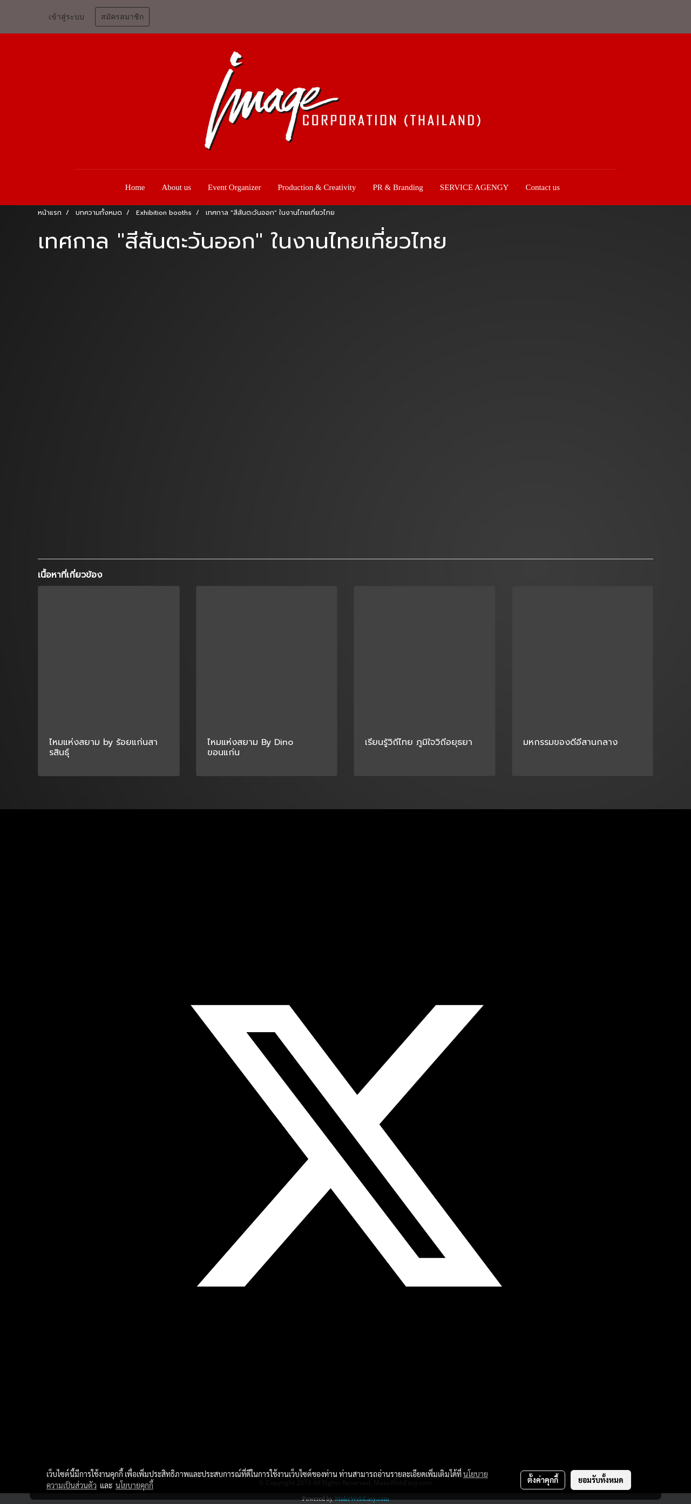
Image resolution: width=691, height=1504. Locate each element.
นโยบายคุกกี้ (134, 1485)
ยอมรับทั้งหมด (601, 1480)
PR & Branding (398, 187)
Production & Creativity (317, 187)
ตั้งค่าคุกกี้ (542, 1480)
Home (135, 187)
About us (177, 187)
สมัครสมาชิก (122, 17)
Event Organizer (234, 187)
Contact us (542, 187)
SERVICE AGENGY (474, 187)
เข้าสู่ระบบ (66, 17)
